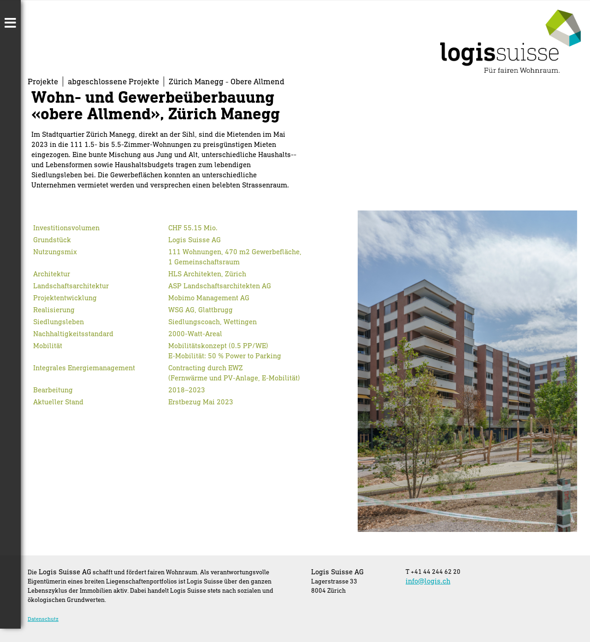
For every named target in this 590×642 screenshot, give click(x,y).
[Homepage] (510, 70)
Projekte (43, 81)
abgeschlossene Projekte (113, 81)
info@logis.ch (428, 581)
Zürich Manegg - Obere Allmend (226, 81)
